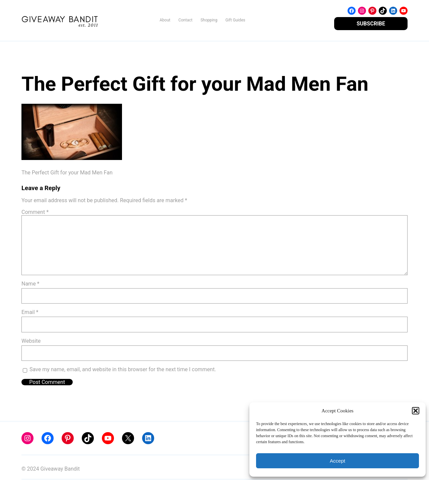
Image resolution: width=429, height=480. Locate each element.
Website (31, 341)
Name (30, 284)
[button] (415, 410)
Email (29, 312)
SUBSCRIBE (371, 23)
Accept (337, 461)
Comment (35, 212)
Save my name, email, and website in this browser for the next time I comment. (122, 369)
